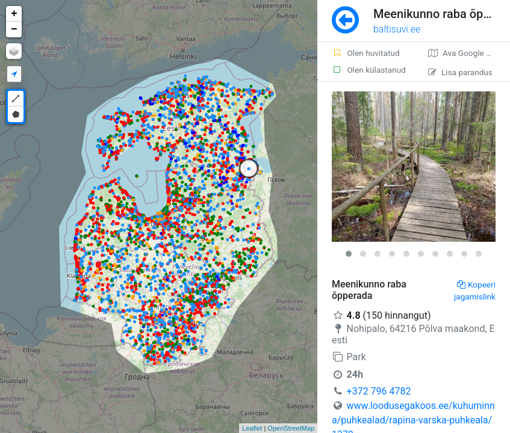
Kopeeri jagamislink (475, 290)
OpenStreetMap (290, 428)
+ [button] (14, 14)
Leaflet (252, 428)
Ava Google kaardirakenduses (469, 53)
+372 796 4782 (379, 391)
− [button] (14, 29)
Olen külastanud (369, 70)
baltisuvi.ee (396, 29)
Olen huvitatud (366, 53)
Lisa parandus (460, 72)
